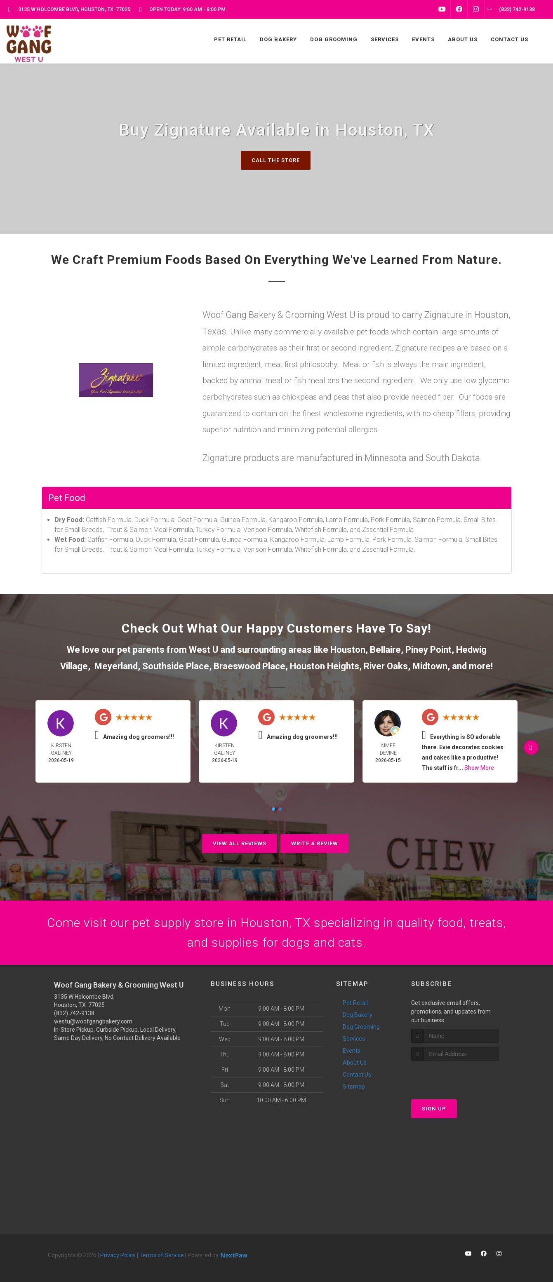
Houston (347, 650)
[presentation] (455, 1076)
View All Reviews (239, 843)
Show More (479, 767)
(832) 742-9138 (74, 1013)
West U (203, 650)
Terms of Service (161, 1255)
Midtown (429, 666)
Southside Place (175, 666)
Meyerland (116, 666)
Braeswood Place (249, 666)
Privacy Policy (118, 1255)
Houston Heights (324, 666)
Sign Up (434, 1109)
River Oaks (386, 666)
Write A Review (314, 843)
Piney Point (428, 650)
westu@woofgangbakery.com (93, 1021)
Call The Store (276, 160)
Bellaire (385, 650)
